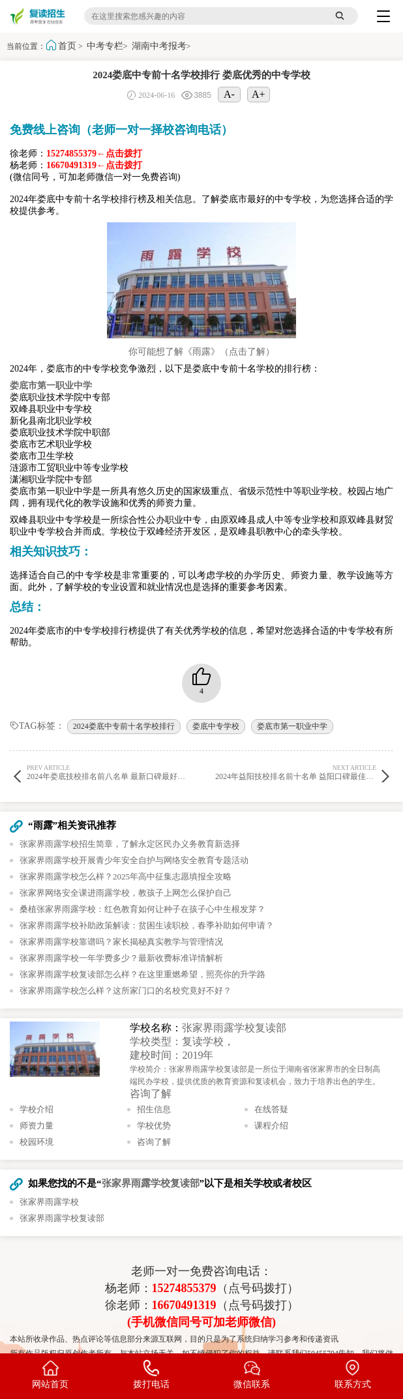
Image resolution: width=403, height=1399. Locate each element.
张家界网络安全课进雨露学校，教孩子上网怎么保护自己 (125, 893)
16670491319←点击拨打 (94, 165)
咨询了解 (151, 1093)
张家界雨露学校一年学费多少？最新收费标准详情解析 (121, 958)
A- (229, 94)
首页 (67, 46)
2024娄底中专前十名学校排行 (124, 726)
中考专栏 (105, 46)
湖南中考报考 (159, 46)
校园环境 (36, 1142)
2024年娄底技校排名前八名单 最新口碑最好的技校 (114, 772)
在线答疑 (271, 1109)
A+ (258, 94)
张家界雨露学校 (49, 1202)
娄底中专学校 (215, 726)
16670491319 (184, 1305)
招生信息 (154, 1109)
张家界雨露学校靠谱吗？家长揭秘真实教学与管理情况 (121, 942)
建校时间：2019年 (171, 1055)
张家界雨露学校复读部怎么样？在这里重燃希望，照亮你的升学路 (142, 974)
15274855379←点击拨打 (94, 153)
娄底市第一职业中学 (292, 726)
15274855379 (184, 1288)
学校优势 (154, 1125)
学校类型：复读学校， (182, 1041)
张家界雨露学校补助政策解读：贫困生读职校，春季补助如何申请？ (147, 925)
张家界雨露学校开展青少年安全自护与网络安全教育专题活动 (134, 860)
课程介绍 (271, 1125)
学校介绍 (36, 1109)
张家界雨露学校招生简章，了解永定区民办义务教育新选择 (130, 844)
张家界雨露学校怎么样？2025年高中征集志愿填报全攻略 (125, 876)
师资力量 (36, 1125)
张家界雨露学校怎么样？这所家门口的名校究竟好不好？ (125, 990)
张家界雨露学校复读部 (234, 1027)
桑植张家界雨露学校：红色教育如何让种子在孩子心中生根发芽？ (142, 909)
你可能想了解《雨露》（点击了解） (201, 352)
